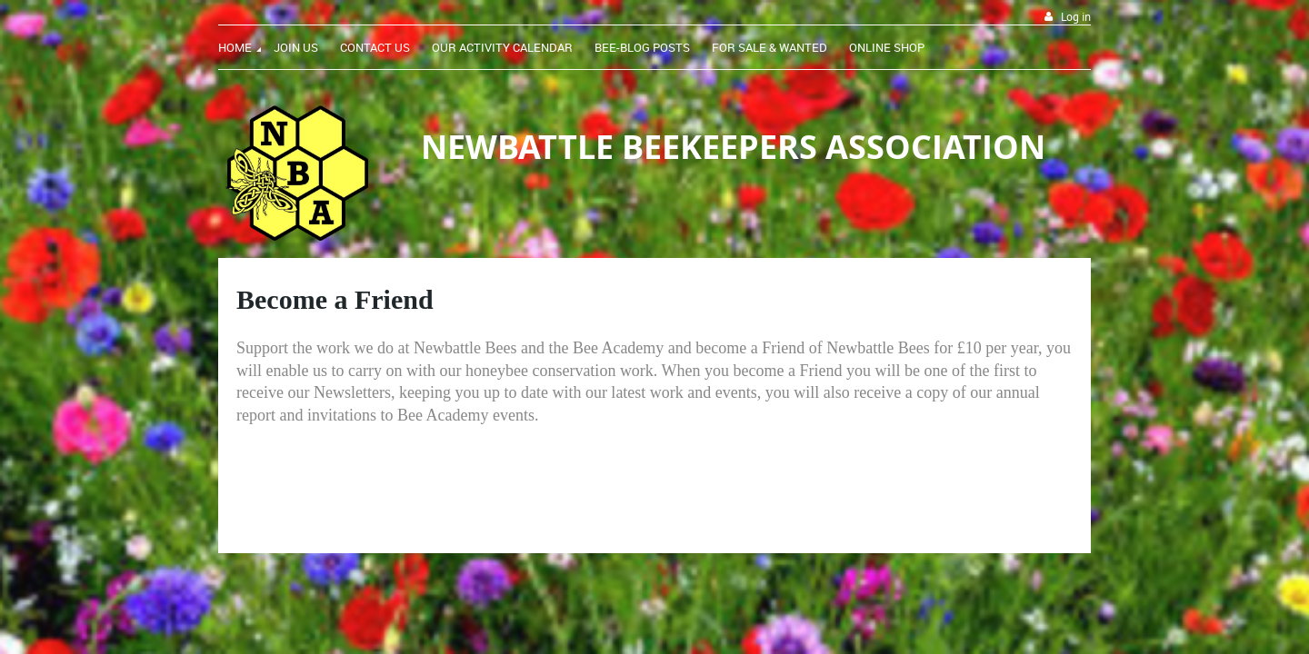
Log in (1076, 17)
